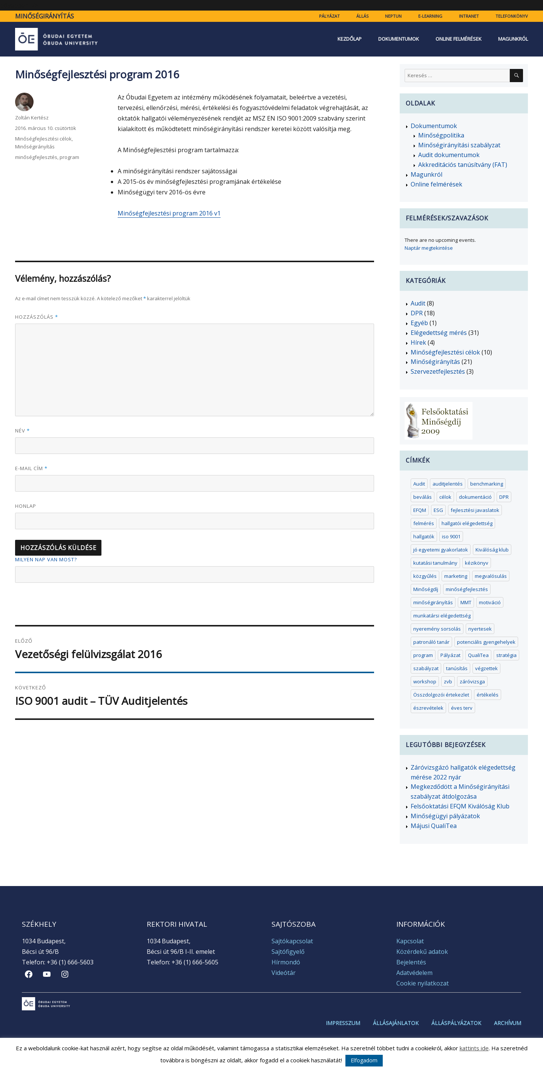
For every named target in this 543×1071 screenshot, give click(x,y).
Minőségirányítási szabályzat (459, 145)
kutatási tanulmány (435, 562)
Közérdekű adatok (422, 951)
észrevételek (428, 707)
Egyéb (419, 323)
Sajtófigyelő (288, 951)
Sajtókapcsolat (292, 941)
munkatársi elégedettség (442, 615)
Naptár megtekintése (429, 247)
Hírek (418, 342)
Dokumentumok (398, 39)
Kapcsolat (410, 941)
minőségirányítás (433, 602)
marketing (455, 576)
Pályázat (329, 16)
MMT (465, 602)
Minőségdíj (425, 589)
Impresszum (343, 1023)
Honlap (25, 506)
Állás (362, 16)
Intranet (469, 16)
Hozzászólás (36, 316)
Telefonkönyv (511, 16)
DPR (417, 313)
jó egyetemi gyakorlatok (440, 549)
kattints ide (474, 1048)
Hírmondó (286, 962)
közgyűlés (425, 576)
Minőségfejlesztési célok (43, 138)
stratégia (506, 655)
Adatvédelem (414, 973)
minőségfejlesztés (36, 157)
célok (445, 496)
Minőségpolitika (441, 135)
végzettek (486, 668)
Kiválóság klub (492, 549)
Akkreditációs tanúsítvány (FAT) (462, 164)
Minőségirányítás (44, 16)
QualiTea (478, 655)
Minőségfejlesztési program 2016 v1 (169, 213)
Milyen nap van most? (46, 559)
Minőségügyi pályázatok (445, 816)
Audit (418, 303)
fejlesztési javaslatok (475, 510)
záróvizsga (472, 681)
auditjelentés (448, 483)
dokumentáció (475, 496)
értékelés (488, 694)
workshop (424, 681)
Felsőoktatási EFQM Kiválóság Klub (460, 806)
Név (22, 430)
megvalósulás (491, 576)
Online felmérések (459, 39)
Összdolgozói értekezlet (441, 694)
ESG (438, 510)
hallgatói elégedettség (467, 523)
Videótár (284, 973)
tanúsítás (457, 668)
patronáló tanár (431, 642)
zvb (448, 681)
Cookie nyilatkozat (422, 983)
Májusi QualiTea (434, 826)
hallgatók (423, 536)
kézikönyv (476, 562)
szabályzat (426, 668)
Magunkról (513, 39)
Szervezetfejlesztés (438, 371)
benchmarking (486, 483)
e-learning (430, 16)
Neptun (393, 16)
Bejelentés (411, 962)
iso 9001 (451, 536)
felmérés (423, 523)
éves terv (461, 707)
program (69, 157)
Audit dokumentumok (449, 155)
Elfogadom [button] (364, 1060)
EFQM (419, 510)
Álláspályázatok (456, 1023)
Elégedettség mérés (439, 332)
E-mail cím (31, 468)
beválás (422, 496)
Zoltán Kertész (32, 117)
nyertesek (480, 628)
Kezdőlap (349, 39)
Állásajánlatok (396, 1023)
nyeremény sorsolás (437, 628)
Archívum (507, 1023)
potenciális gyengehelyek (486, 642)
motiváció (490, 602)
